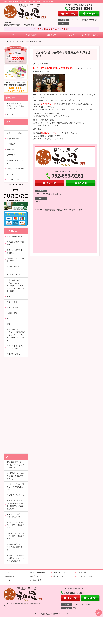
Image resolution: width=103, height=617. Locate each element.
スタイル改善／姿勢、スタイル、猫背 (15, 347)
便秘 (8, 297)
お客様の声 (51, 35)
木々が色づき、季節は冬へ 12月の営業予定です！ (15, 525)
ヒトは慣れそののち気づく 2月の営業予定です (15, 487)
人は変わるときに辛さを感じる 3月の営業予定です (15, 476)
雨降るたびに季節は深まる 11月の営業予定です (15, 536)
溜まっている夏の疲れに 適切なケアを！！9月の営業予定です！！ (15, 558)
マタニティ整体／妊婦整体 (15, 243)
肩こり (9, 318)
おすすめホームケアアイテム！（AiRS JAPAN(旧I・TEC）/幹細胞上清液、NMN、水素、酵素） (15, 285)
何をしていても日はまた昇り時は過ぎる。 (15, 515)
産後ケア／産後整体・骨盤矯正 (15, 251)
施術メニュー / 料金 (14, 133)
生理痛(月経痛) (12, 313)
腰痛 (8, 324)
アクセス (70, 35)
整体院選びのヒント (14, 354)
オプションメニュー (14, 275)
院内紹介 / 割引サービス (15, 162)
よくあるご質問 (13, 179)
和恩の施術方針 (32, 35)
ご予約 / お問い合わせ (89, 35)
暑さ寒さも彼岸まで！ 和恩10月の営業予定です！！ (16, 547)
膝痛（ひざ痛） (13, 307)
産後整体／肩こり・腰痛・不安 (15, 259)
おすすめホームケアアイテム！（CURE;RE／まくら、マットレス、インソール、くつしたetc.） (16, 334)
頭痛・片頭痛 (12, 302)
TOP (13, 35)
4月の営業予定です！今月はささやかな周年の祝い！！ (15, 106)
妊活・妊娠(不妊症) (14, 236)
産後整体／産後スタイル (15, 268)
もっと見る (11, 114)
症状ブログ (11, 155)
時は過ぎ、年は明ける (15, 495)
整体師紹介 (11, 149)
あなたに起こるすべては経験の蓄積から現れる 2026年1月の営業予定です (15, 505)
